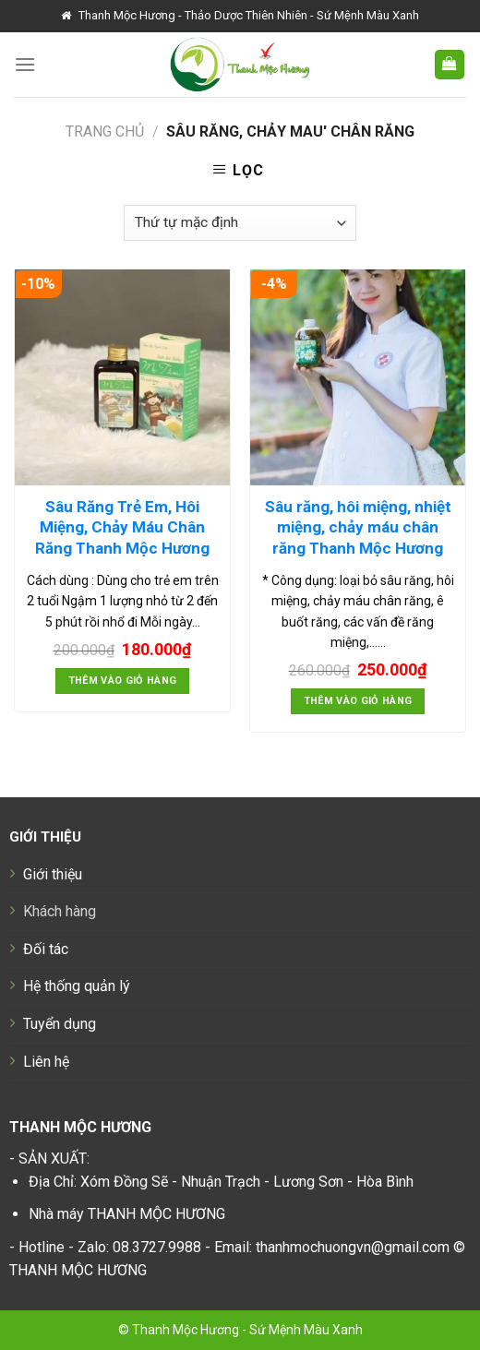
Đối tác (45, 949)
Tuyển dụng (59, 1024)
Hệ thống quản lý (76, 986)
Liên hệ (46, 1061)
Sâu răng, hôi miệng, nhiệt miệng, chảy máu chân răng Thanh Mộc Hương (358, 526)
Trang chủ (105, 131)
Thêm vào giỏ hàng (122, 681)
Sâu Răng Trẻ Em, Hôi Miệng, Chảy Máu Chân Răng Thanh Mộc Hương (122, 526)
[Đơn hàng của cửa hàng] (240, 223)
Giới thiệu (52, 874)
